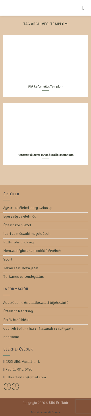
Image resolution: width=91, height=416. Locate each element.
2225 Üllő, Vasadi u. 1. (22, 362)
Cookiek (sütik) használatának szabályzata (38, 329)
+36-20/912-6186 (18, 370)
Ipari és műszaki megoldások (26, 234)
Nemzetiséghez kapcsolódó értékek (32, 251)
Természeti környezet (21, 268)
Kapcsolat (11, 337)
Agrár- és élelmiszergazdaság (27, 208)
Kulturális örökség (18, 242)
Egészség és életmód (20, 217)
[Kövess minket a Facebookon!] (7, 386)
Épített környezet (17, 225)
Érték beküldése (16, 320)
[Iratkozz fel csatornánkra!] (15, 386)
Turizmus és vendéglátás (23, 277)
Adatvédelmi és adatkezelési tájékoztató (35, 303)
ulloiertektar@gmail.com (25, 377)
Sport (7, 260)
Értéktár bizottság (18, 311)
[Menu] (85, 7)
